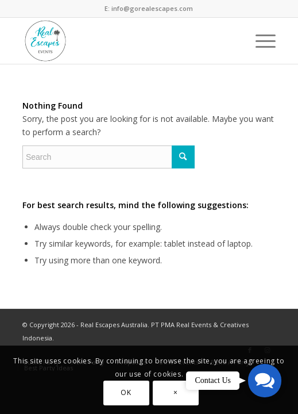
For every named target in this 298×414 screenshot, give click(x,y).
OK (126, 392)
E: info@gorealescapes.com (149, 8)
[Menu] (260, 41)
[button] (264, 380)
